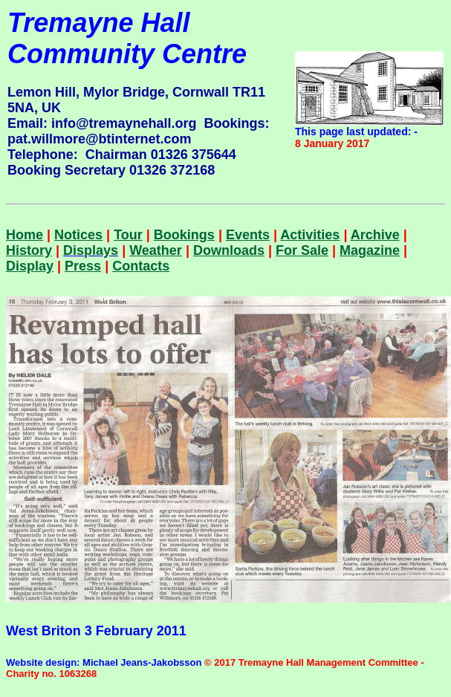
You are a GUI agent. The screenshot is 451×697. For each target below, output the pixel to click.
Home (24, 234)
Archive (375, 234)
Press (83, 266)
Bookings (184, 234)
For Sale (302, 250)
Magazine (370, 250)
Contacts (140, 266)
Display (29, 266)
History (29, 250)
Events (248, 234)
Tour (128, 234)
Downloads (229, 250)
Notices (78, 234)
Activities (310, 234)
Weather (155, 250)
